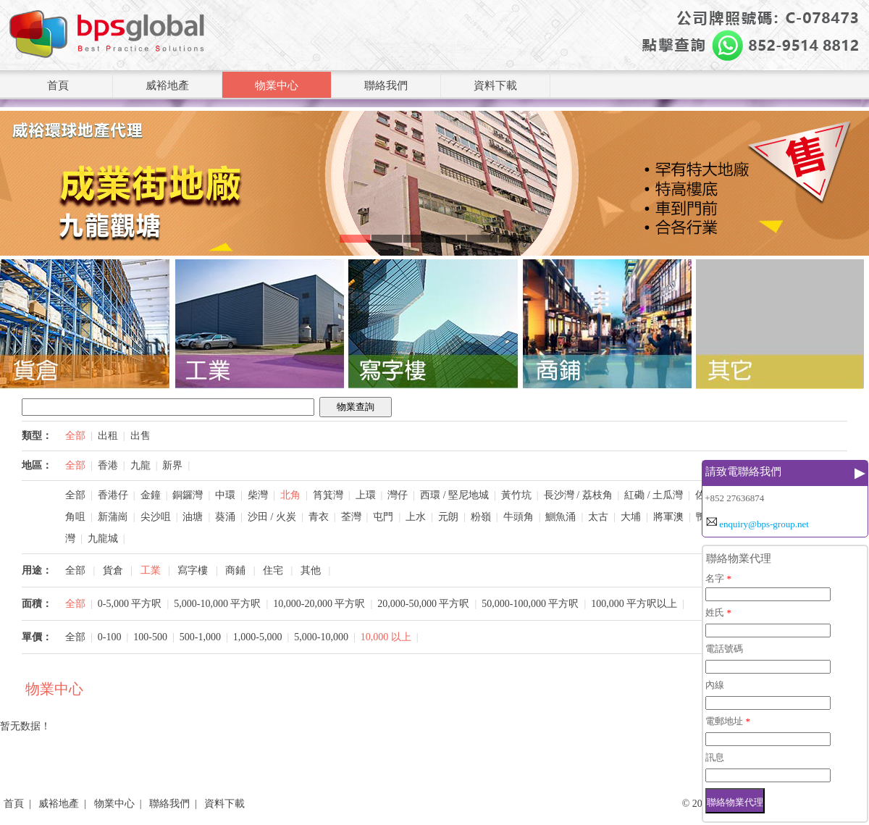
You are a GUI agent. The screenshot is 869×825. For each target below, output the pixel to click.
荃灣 (351, 516)
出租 (108, 435)
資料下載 (495, 85)
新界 (172, 465)
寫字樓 (192, 570)
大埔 (631, 516)
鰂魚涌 (560, 516)
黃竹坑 (516, 495)
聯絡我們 (386, 85)
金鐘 (150, 495)
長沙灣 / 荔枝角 (578, 495)
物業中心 (276, 85)
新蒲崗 (113, 516)
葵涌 (225, 516)
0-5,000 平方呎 (130, 603)
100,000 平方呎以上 (634, 603)
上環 (366, 495)
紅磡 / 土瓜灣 (653, 495)
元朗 (448, 516)
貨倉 (113, 570)
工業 (150, 570)
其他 (311, 570)
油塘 (192, 516)
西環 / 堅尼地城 (454, 495)
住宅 (273, 570)
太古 (598, 516)
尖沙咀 (155, 516)
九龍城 (103, 538)
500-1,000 (200, 637)
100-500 (150, 637)
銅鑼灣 (187, 495)
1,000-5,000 (257, 637)
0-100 (110, 637)
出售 (140, 435)
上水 (416, 516)
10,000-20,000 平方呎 (319, 603)
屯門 (383, 516)
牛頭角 (518, 516)
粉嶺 (481, 516)
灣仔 (397, 495)
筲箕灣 (328, 495)
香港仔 (113, 495)
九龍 (140, 465)
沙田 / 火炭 (272, 516)
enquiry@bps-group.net (764, 524)
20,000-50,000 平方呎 (423, 603)
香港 (108, 465)
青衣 (318, 516)
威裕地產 (167, 85)
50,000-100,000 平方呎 (530, 603)
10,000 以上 (386, 637)
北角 (290, 495)
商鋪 (235, 570)
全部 (75, 435)
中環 (225, 495)
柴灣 (258, 495)
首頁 (58, 85)
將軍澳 (668, 516)
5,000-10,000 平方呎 (217, 603)
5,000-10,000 (321, 637)
